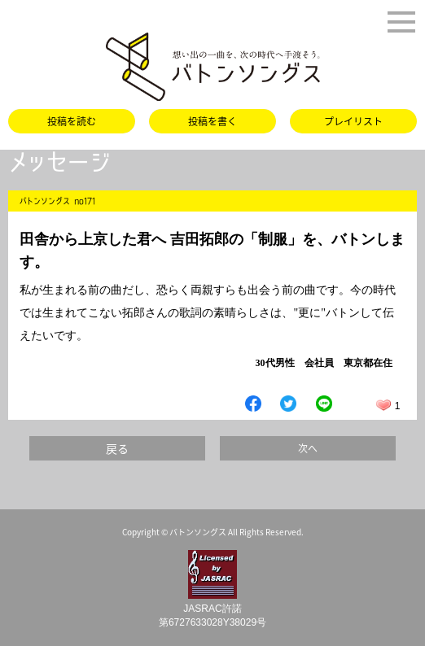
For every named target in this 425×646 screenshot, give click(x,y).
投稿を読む (71, 121)
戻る (117, 448)
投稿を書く (212, 121)
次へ (308, 448)
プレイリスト (353, 121)
